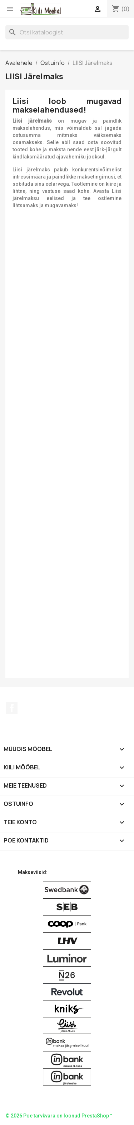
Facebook (12, 708)
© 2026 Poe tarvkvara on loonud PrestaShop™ (58, 1116)
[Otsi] (67, 32)
